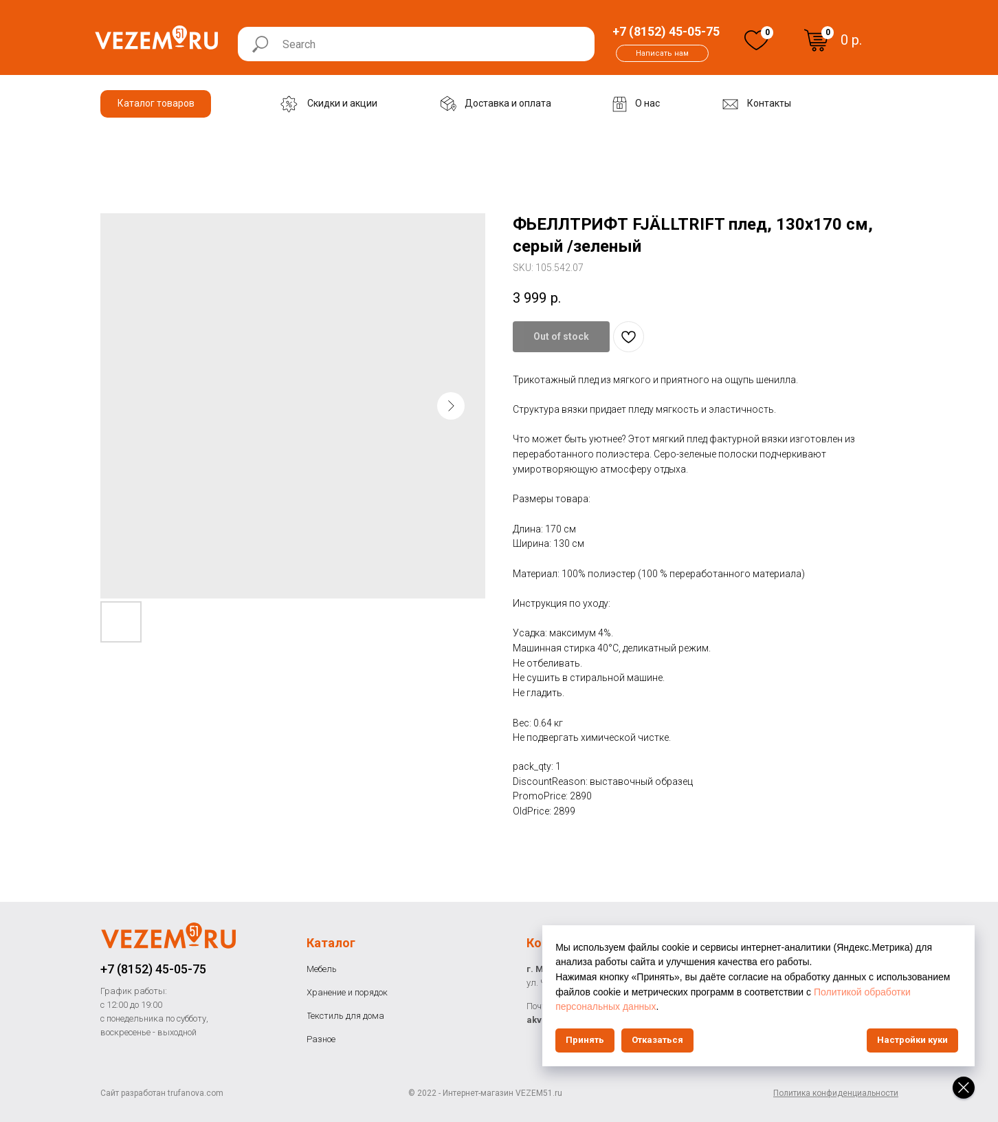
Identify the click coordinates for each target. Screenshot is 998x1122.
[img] (756, 40)
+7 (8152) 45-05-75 (153, 969)
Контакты (556, 943)
